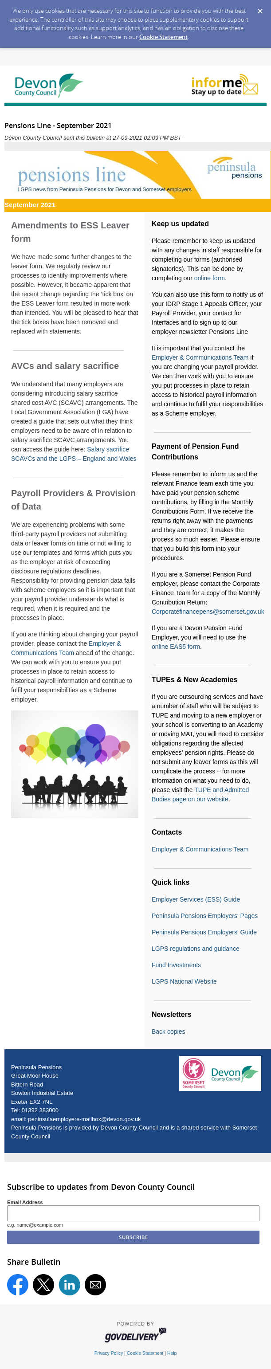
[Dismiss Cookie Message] (260, 8)
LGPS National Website (184, 981)
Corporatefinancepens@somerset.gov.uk (208, 611)
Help (172, 1353)
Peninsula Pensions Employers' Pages (205, 915)
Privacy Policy (108, 1353)
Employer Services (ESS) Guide (196, 899)
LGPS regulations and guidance (196, 948)
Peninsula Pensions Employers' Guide (204, 932)
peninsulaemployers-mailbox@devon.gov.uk (84, 1119)
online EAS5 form (176, 646)
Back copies (168, 1031)
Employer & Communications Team (200, 357)
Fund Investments (176, 965)
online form (209, 278)
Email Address (25, 1202)
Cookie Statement (163, 37)
